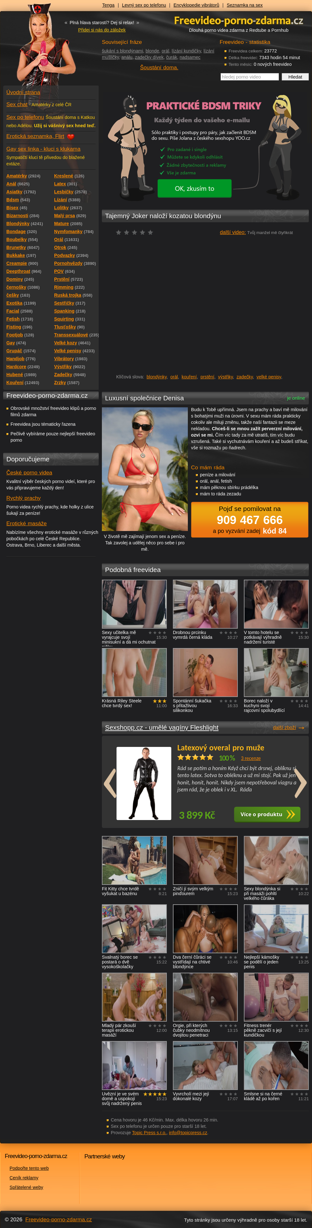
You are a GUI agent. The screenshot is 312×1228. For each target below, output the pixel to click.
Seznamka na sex (245, 5)
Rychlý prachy (23, 498)
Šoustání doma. (159, 68)
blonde (152, 50)
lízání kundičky (186, 50)
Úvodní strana (23, 92)
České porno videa (29, 473)
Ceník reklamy (24, 1177)
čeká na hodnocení (136, 232)
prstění (207, 376)
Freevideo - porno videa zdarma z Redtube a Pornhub (38, 48)
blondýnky (156, 376)
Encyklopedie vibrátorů (196, 5)
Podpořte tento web (29, 1168)
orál (165, 50)
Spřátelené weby (26, 1187)
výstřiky (225, 376)
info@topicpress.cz (188, 1132)
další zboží (284, 727)
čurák (171, 57)
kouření (189, 376)
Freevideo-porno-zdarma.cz (58, 1220)
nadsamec (190, 57)
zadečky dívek (149, 57)
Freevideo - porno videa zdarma (239, 20)
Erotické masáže (26, 524)
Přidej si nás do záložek (101, 29)
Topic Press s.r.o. (149, 1132)
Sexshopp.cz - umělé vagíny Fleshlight (161, 727)
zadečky (245, 376)
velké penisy (269, 376)
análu (126, 57)
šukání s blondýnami (122, 50)
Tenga (108, 5)
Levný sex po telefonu (144, 5)
